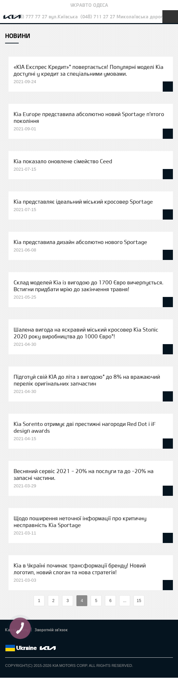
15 (139, 600)
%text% (27, 601)
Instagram (47, 640)
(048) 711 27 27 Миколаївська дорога (123, 16)
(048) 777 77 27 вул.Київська (45, 16)
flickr (56, 640)
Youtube (37, 640)
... (124, 600)
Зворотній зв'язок (51, 629)
